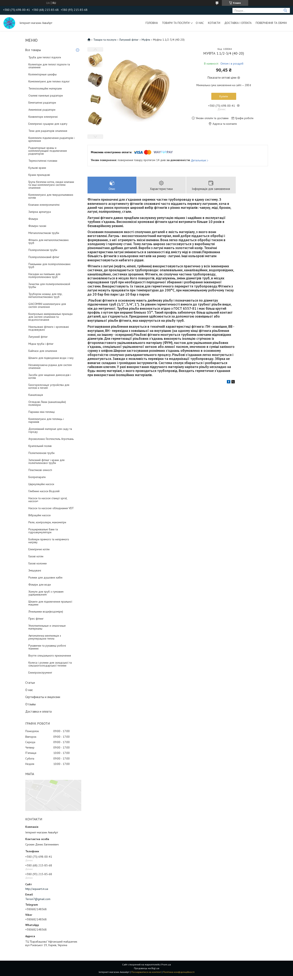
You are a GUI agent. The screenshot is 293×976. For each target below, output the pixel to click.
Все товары (33, 50)
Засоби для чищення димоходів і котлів (49, 376)
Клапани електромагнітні (44, 205)
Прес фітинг (36, 618)
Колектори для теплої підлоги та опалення (49, 65)
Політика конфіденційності (179, 972)
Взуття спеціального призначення (49, 655)
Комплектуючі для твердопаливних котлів (50, 196)
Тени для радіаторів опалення (47, 131)
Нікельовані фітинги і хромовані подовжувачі (48, 328)
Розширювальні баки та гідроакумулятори (43, 530)
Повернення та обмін (271, 23)
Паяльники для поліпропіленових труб (49, 265)
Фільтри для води (39, 584)
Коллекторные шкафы (42, 74)
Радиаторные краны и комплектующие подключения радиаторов (47, 150)
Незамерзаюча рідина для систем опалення (50, 366)
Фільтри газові (37, 226)
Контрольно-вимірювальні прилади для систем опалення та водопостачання (50, 317)
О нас (200, 23)
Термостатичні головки (42, 161)
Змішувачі (34, 570)
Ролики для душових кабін (45, 577)
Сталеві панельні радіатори (45, 95)
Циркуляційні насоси (41, 484)
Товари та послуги (176, 23)
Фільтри (33, 219)
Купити (223, 96)
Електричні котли (39, 549)
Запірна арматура (39, 212)
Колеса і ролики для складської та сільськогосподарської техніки (50, 664)
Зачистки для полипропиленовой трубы (49, 285)
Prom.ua (166, 964)
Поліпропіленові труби (42, 250)
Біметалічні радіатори (42, 102)
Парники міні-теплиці (41, 412)
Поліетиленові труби (41, 453)
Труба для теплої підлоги (44, 57)
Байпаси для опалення (42, 351)
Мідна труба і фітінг (40, 344)
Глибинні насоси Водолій (44, 491)
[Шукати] (285, 10)
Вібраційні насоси (39, 515)
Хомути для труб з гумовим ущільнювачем (45, 593)
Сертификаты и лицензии (42, 697)
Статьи (30, 683)
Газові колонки (37, 563)
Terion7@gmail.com (37, 899)
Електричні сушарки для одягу (47, 124)
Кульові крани (37, 168)
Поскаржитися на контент (146, 972)
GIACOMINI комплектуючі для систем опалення (47, 305)
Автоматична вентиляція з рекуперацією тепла (44, 637)
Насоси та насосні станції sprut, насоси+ (47, 499)
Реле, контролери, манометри (47, 522)
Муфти (146, 39)
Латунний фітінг (38, 337)
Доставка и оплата (38, 711)
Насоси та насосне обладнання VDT (51, 508)
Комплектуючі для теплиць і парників (46, 420)
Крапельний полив (40, 446)
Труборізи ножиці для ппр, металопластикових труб (45, 295)
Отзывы (30, 704)
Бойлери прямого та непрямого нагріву (48, 540)
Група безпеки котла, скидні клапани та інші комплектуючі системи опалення (51, 185)
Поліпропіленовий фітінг (43, 257)
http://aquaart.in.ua (36, 889)
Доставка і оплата (238, 23)
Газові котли (35, 556)
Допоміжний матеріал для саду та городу (50, 430)
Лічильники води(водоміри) (45, 611)
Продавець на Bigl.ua (146, 968)
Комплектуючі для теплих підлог (49, 81)
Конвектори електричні (43, 117)
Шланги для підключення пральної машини (50, 603)
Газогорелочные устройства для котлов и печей (48, 386)
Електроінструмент (40, 672)
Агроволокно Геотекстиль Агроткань (51, 439)
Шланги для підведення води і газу (51, 358)
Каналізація (35, 395)
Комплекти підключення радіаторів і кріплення (51, 139)
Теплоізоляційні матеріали (45, 88)
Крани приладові (39, 175)
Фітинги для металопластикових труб (48, 241)
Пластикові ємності (40, 470)
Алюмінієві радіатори (41, 109)
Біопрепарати (37, 477)
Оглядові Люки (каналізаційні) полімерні (47, 403)
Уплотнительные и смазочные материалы (47, 627)
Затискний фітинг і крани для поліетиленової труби (46, 461)
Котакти (214, 23)
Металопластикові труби (43, 233)
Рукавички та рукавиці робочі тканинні (47, 647)
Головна (152, 23)
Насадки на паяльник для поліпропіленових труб (44, 275)
